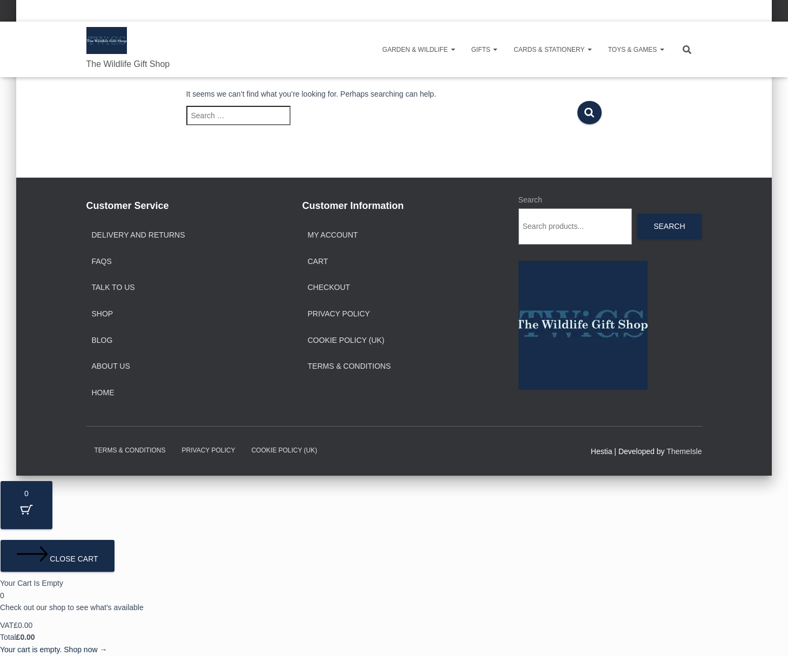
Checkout (329, 287)
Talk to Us (113, 287)
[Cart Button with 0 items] (26, 505)
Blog (102, 340)
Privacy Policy (339, 313)
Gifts (485, 49)
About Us (111, 366)
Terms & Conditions (349, 366)
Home (103, 392)
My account (333, 235)
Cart (318, 261)
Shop (102, 313)
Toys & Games (636, 49)
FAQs (102, 261)
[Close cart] (58, 556)
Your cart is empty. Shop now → (53, 649)
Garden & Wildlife (418, 49)
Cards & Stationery (552, 49)
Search (530, 199)
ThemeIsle (684, 451)
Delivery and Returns (138, 235)
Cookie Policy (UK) (346, 340)
